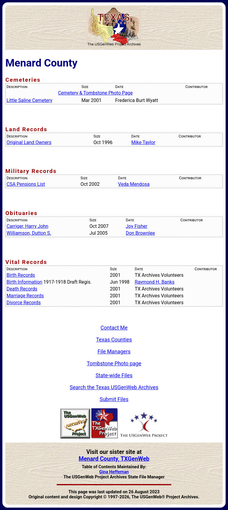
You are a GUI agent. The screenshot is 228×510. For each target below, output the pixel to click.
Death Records (22, 289)
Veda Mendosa (134, 184)
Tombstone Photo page (114, 364)
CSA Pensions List (26, 184)
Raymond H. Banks (155, 282)
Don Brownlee (140, 233)
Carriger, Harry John (27, 226)
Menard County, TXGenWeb (113, 458)
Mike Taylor (143, 142)
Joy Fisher (136, 226)
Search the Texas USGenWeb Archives (114, 387)
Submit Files (114, 399)
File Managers (114, 352)
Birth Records (21, 275)
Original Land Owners (29, 142)
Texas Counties (114, 340)
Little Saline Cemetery (29, 100)
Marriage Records (25, 296)
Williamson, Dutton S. (29, 233)
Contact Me (114, 328)
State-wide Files (114, 375)
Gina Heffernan (114, 472)
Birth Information (24, 282)
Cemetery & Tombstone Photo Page (95, 93)
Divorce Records (24, 302)
